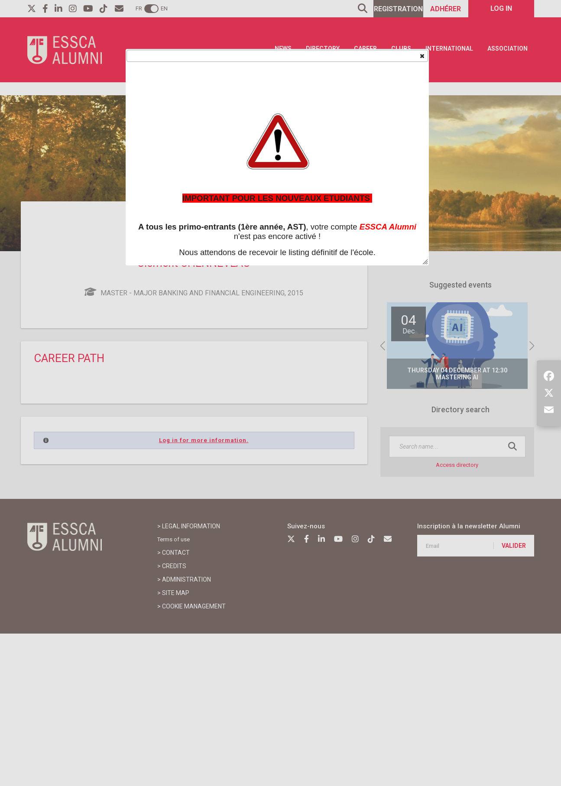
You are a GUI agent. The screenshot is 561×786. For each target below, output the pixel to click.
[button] (422, 55)
